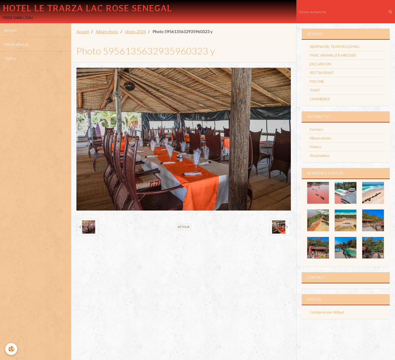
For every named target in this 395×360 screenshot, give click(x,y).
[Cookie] (11, 349)
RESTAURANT (322, 72)
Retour (184, 227)
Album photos (16, 44)
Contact (316, 129)
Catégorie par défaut (327, 312)
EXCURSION (320, 64)
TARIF (315, 90)
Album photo (107, 31)
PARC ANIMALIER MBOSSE (333, 55)
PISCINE (317, 81)
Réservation (320, 155)
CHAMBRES (320, 99)
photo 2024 (135, 31)
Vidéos (10, 58)
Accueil (10, 30)
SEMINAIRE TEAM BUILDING (334, 46)
